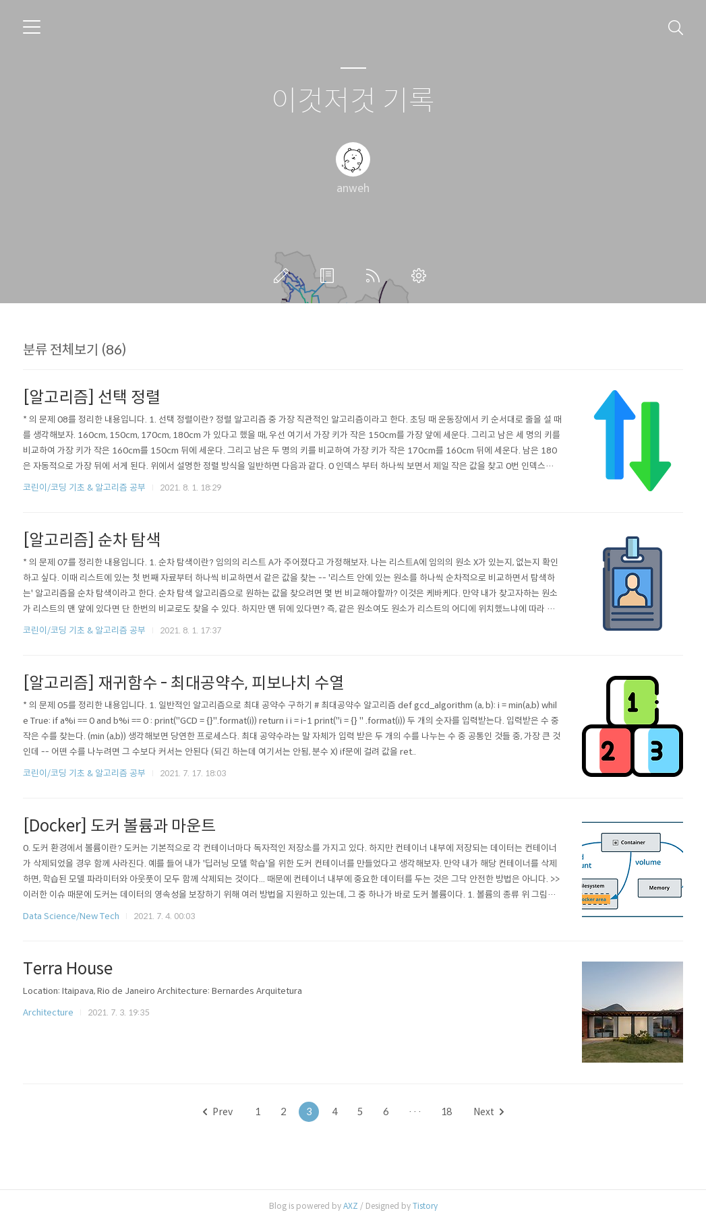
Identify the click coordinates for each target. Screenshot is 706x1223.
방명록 (330, 275)
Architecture (48, 1012)
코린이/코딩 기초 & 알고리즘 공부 (84, 487)
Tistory (425, 1206)
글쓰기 (284, 275)
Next (488, 1112)
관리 (421, 275)
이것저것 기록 (353, 101)
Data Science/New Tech (71, 916)
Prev (218, 1112)
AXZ (350, 1206)
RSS (375, 275)
